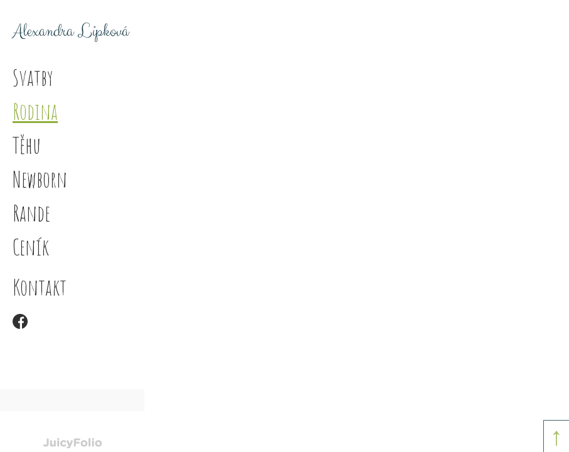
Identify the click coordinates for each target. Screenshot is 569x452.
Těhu (27, 145)
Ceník (31, 246)
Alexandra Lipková (71, 31)
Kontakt (40, 286)
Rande (31, 212)
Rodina (35, 111)
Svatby (33, 77)
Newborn (40, 178)
